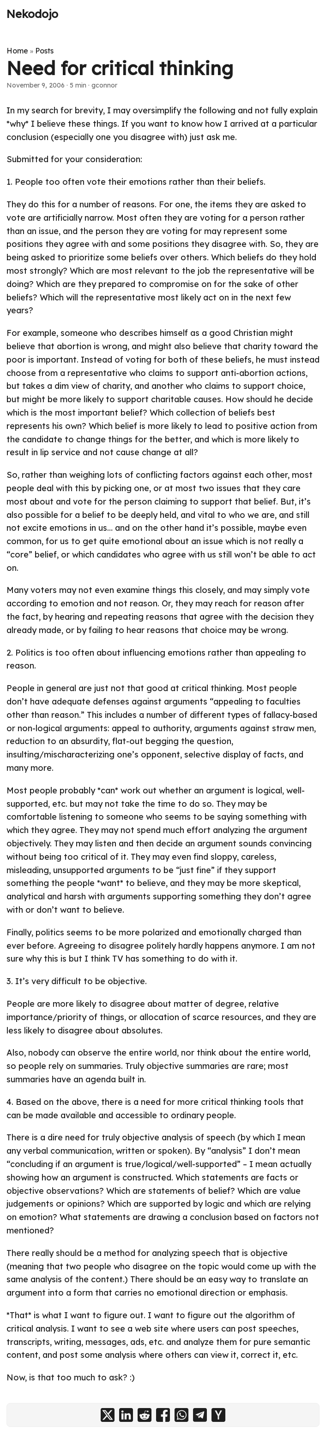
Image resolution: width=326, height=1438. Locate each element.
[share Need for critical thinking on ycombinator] (218, 1415)
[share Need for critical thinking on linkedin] (126, 1415)
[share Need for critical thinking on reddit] (144, 1415)
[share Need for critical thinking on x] (108, 1415)
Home (17, 50)
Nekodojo (32, 14)
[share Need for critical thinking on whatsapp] (181, 1415)
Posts (44, 50)
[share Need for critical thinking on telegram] (200, 1415)
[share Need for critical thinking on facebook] (163, 1415)
